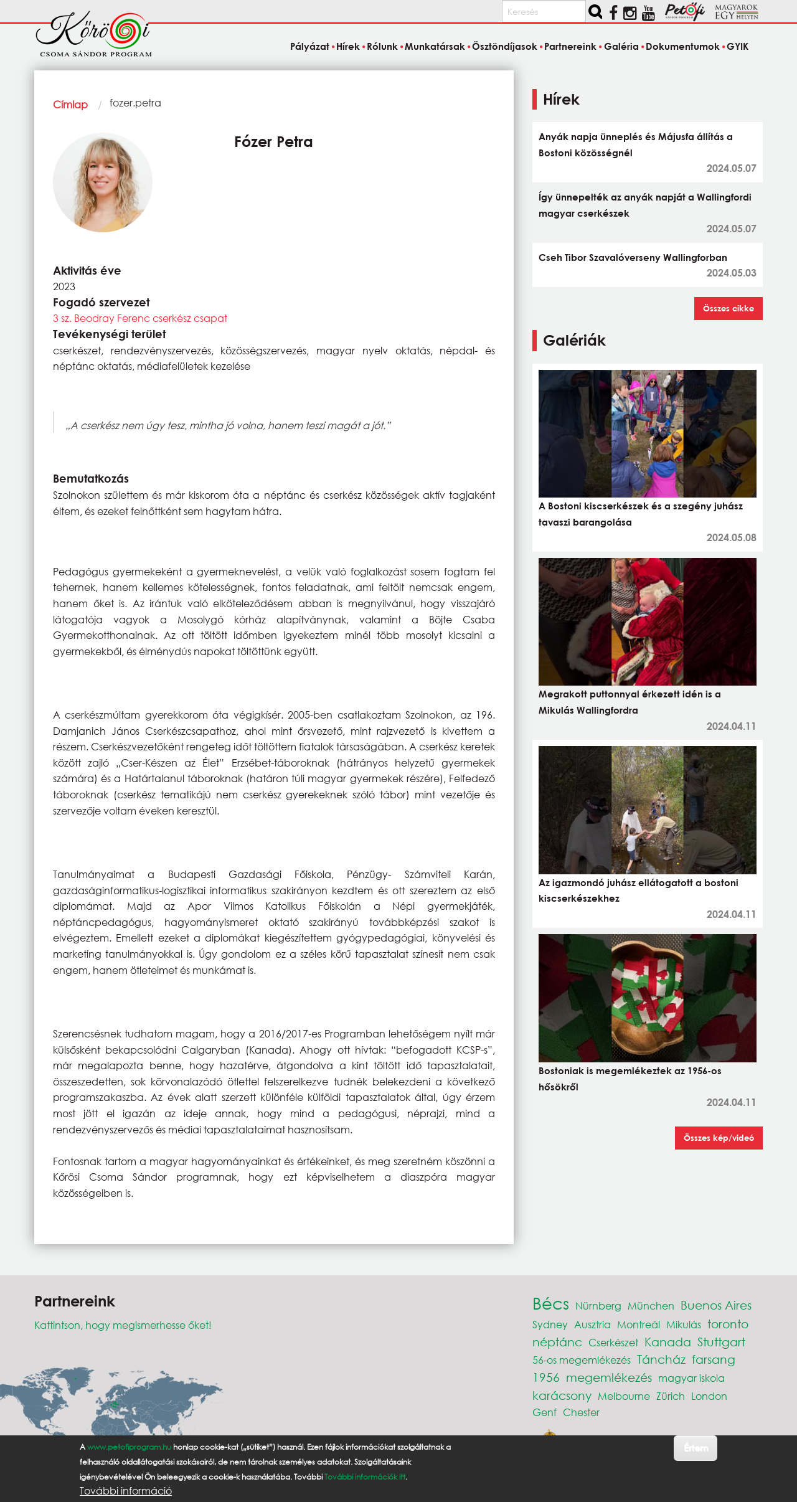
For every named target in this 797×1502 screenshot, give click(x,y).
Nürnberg (598, 1305)
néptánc (557, 1341)
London (709, 1395)
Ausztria (592, 1324)
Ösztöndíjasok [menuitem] (504, 46)
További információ (126, 1491)
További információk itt (364, 1476)
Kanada (667, 1341)
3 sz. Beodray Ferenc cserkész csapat (140, 317)
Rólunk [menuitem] (382, 46)
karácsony (562, 1395)
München (651, 1305)
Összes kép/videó (719, 1138)
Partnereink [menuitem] (570, 46)
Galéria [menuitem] (621, 46)
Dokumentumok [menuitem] (683, 46)
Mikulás (683, 1324)
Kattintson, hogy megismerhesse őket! (123, 1324)
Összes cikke (728, 308)
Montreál (638, 1324)
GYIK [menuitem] (737, 46)
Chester (581, 1412)
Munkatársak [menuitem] (435, 46)
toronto (727, 1323)
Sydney (550, 1324)
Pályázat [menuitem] (309, 46)
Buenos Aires (716, 1305)
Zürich (670, 1395)
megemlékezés (609, 1377)
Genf (544, 1412)
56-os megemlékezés (581, 1359)
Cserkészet (613, 1342)
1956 (546, 1377)
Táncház (661, 1359)
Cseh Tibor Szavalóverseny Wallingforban (633, 257)
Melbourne (624, 1395)
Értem (696, 1447)
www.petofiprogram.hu (129, 1447)
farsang (713, 1359)
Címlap (70, 104)
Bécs (550, 1303)
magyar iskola (691, 1377)
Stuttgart (721, 1341)
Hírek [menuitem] (348, 46)
